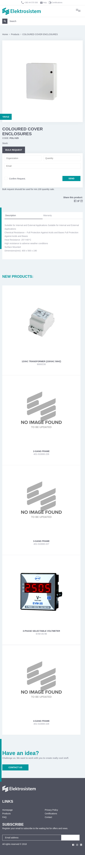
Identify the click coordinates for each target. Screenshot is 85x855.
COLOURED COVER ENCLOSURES (40, 34)
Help (45, 3)
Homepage (7, 810)
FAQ (4, 817)
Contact (48, 817)
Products (15, 34)
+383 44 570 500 (31, 3)
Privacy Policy (51, 810)
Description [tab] (10, 215)
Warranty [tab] (47, 215)
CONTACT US (15, 767)
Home (5, 34)
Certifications (57, 3)
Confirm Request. (17, 178)
